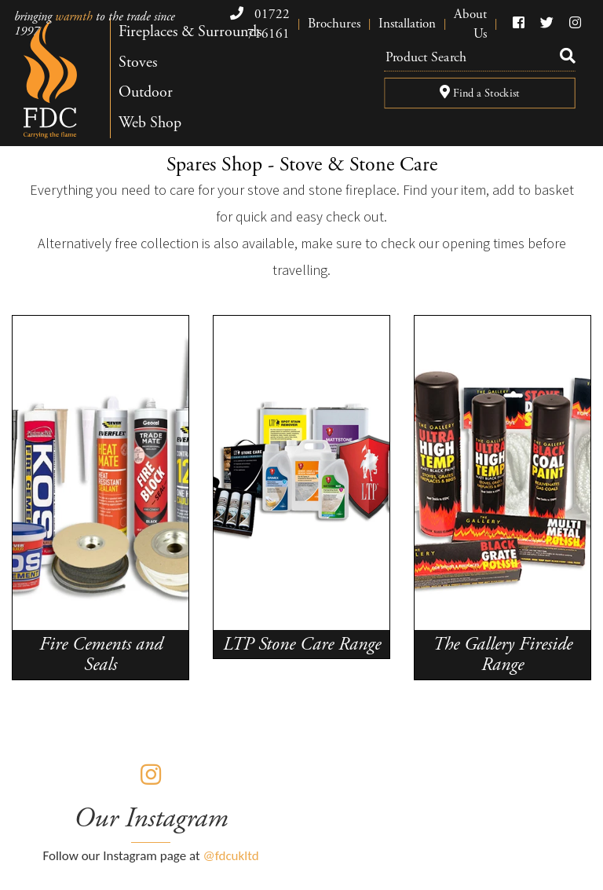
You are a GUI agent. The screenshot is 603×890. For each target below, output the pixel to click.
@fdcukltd (231, 856)
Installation (407, 23)
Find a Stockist (480, 93)
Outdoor (146, 92)
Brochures (334, 23)
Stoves (138, 62)
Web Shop (150, 123)
